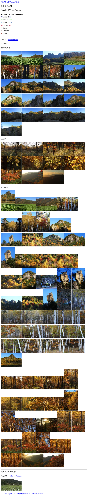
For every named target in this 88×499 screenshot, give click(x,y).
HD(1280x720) (16, 476)
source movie (13, 40)
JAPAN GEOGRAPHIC (10, 2)
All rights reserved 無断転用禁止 (17, 494)
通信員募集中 (37, 494)
